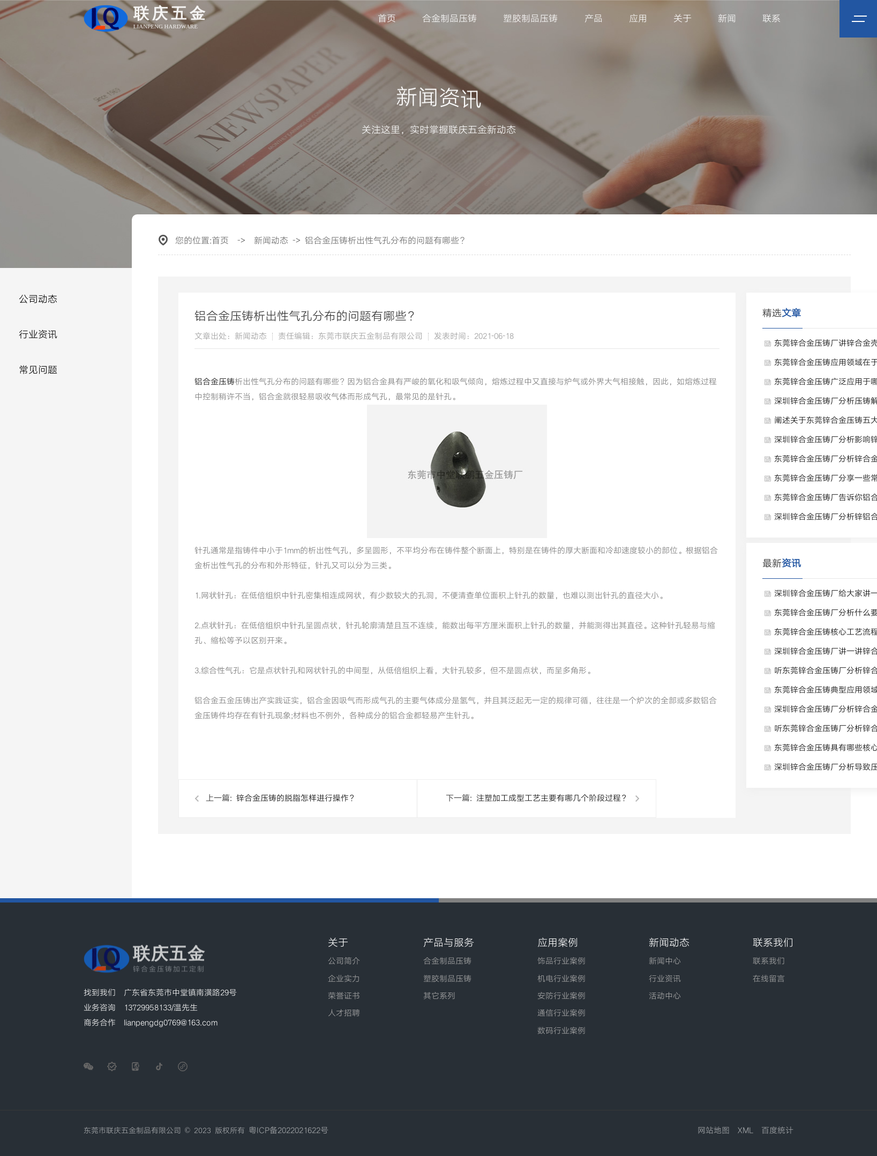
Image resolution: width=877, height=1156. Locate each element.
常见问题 (38, 370)
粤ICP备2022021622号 (288, 1131)
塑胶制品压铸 (531, 18)
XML (745, 1131)
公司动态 (38, 299)
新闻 (727, 18)
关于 (682, 18)
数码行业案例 (561, 1031)
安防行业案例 (561, 996)
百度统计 (777, 1131)
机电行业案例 (561, 979)
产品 (593, 18)
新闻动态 (271, 241)
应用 (638, 18)
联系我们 (769, 961)
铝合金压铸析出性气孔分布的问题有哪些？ (386, 241)
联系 (771, 18)
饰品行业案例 (561, 961)
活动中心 (665, 996)
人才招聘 (344, 1013)
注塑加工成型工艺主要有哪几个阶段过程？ (552, 798)
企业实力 (344, 979)
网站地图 (714, 1131)
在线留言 (769, 979)
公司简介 (344, 961)
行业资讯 (38, 334)
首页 (387, 18)
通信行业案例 (561, 1013)
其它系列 (439, 996)
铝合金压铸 (214, 382)
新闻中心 (665, 961)
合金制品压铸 (450, 18)
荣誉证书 (344, 996)
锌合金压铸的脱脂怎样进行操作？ (296, 798)
